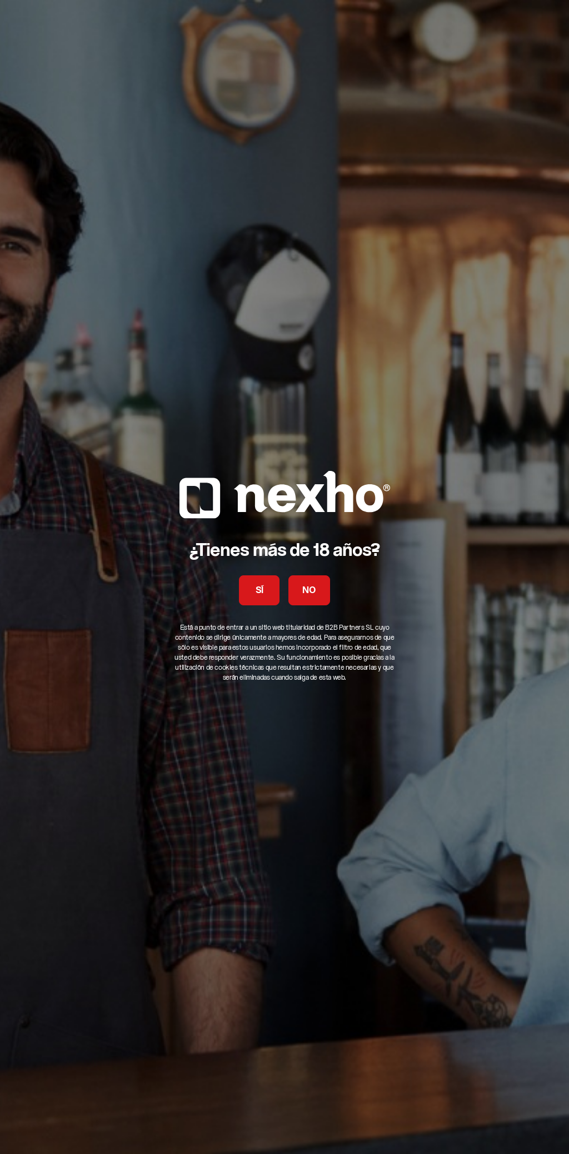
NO (309, 590)
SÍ (259, 590)
